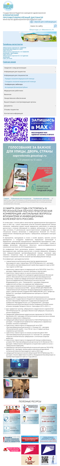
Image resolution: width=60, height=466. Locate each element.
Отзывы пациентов (11, 109)
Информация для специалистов (16, 75)
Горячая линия (9, 62)
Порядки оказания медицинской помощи (19, 79)
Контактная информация (13, 113)
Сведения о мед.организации (15, 68)
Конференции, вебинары (14, 84)
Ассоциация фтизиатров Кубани (16, 87)
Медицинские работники (13, 91)
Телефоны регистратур (13, 44)
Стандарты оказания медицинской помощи (20, 81)
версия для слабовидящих (42, 21)
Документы (8, 106)
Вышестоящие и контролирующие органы (20, 102)
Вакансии (7, 94)
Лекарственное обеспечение (15, 98)
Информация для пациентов (15, 71)
